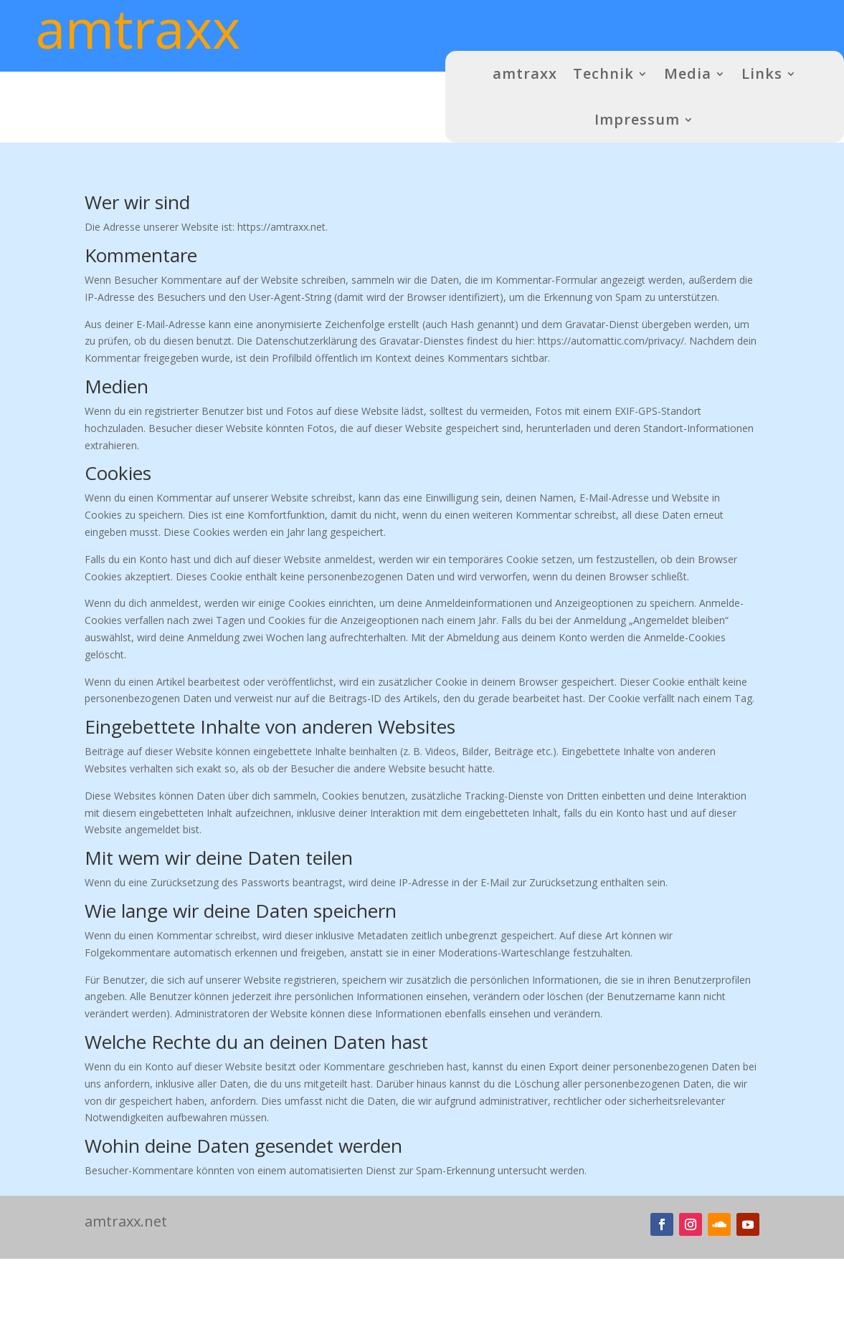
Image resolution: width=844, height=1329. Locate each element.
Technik (603, 73)
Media (687, 73)
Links (761, 73)
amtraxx (525, 73)
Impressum (637, 119)
